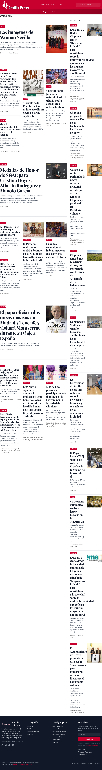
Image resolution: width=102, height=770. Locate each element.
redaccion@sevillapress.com (22, 764)
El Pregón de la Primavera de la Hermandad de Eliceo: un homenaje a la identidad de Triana (10, 271)
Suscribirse (89, 739)
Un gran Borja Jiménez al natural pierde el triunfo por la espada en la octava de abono (56, 99)
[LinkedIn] (13, 745)
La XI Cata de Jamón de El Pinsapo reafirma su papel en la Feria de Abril (10, 230)
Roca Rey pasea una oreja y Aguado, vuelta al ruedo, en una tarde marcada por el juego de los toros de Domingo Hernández (9, 377)
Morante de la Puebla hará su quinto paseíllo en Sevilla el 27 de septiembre (33, 109)
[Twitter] (6, 745)
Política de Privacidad (59, 731)
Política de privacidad (92, 745)
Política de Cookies (59, 734)
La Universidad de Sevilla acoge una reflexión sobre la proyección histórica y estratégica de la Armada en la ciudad (77, 398)
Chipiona (46, 12)
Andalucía (55, 12)
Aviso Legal (56, 739)
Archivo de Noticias (33, 731)
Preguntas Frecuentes (85, 752)
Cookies (83, 763)
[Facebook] (2, 745)
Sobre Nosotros (58, 726)
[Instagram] (9, 745)
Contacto (55, 742)
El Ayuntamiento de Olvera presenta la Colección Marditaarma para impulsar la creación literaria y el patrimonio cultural (78, 666)
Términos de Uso (58, 737)
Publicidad (81, 749)
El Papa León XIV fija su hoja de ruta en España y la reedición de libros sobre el (77, 464)
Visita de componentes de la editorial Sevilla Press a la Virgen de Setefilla (10, 129)
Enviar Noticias (82, 755)
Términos (90, 763)
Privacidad (75, 763)
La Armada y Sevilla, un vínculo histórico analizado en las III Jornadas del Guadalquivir (78, 333)
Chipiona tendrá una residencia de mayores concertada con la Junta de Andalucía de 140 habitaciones (77, 270)
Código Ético (57, 729)
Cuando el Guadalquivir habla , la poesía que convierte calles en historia (56, 250)
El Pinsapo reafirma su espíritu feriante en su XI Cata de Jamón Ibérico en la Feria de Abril (33, 252)
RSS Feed (30, 734)
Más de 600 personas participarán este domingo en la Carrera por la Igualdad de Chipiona (56, 396)
